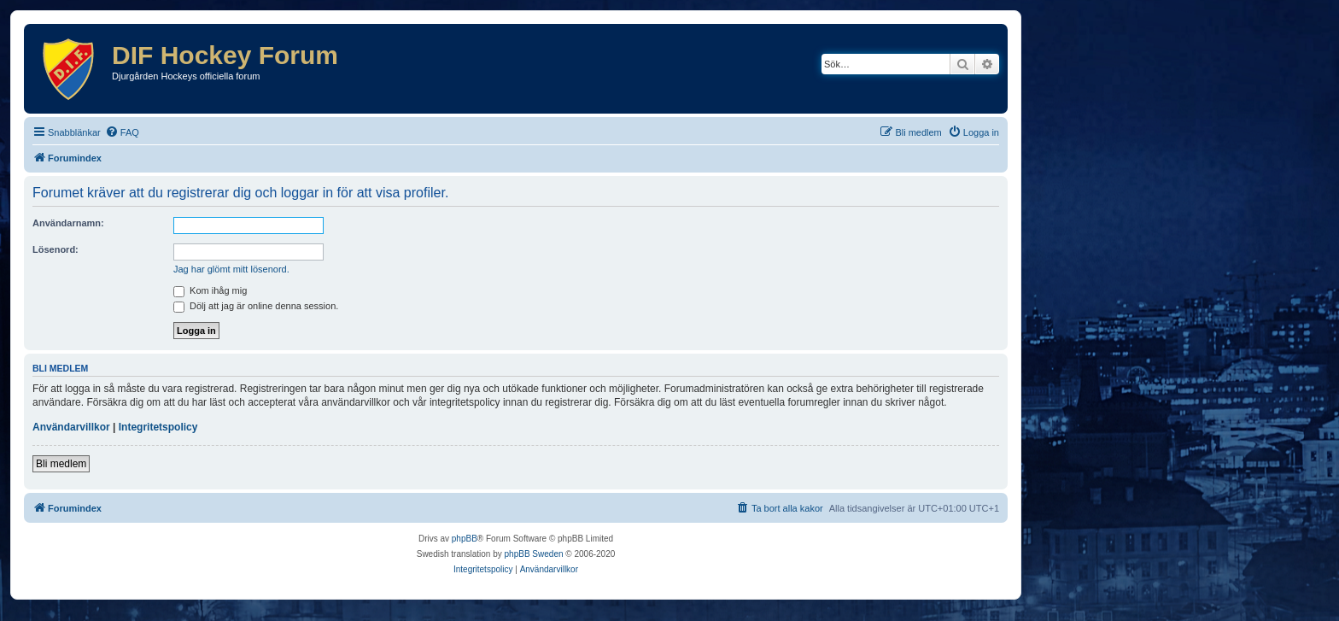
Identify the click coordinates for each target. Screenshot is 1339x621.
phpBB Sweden (534, 554)
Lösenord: (55, 249)
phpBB (464, 538)
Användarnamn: (68, 223)
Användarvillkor (71, 427)
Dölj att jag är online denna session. (255, 306)
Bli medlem (61, 464)
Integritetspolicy (158, 427)
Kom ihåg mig (210, 290)
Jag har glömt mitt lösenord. (231, 269)
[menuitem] (122, 132)
